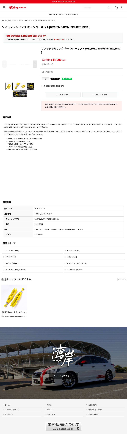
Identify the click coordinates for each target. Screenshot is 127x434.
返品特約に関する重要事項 (53, 87)
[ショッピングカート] (117, 7)
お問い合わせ (59, 41)
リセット (122, 281)
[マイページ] (122, 7)
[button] (3, 7)
